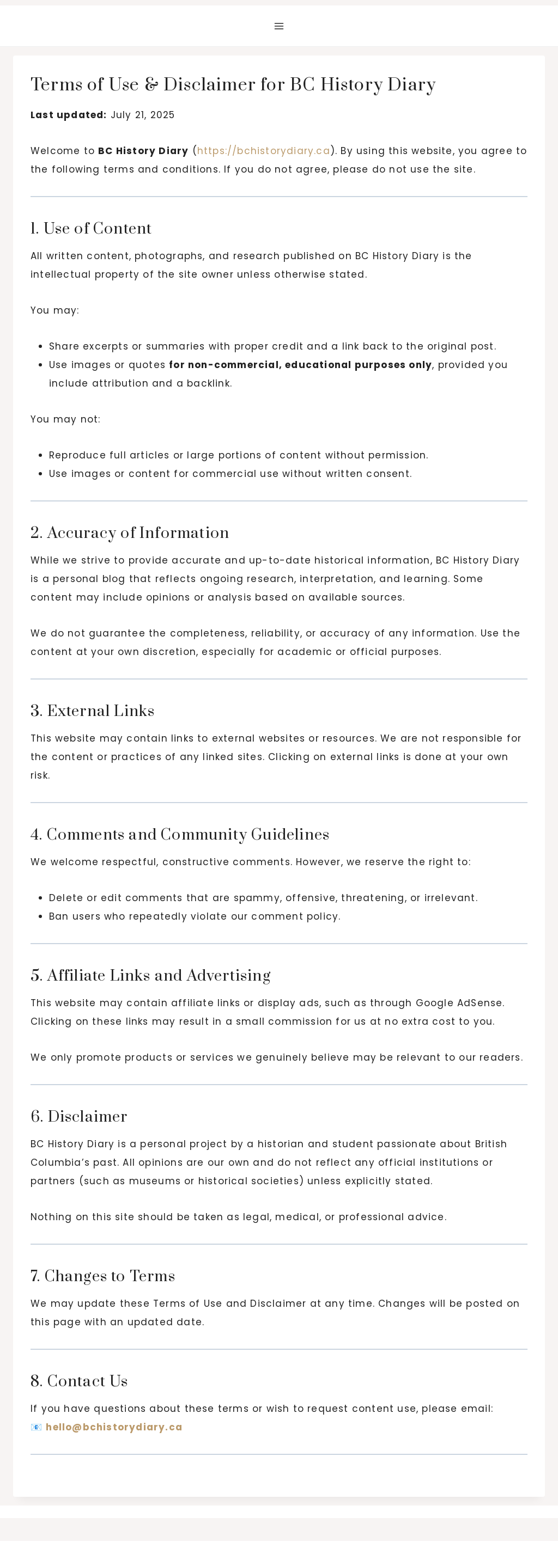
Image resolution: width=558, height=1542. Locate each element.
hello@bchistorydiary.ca (114, 1427)
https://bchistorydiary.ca (263, 150)
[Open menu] (279, 25)
